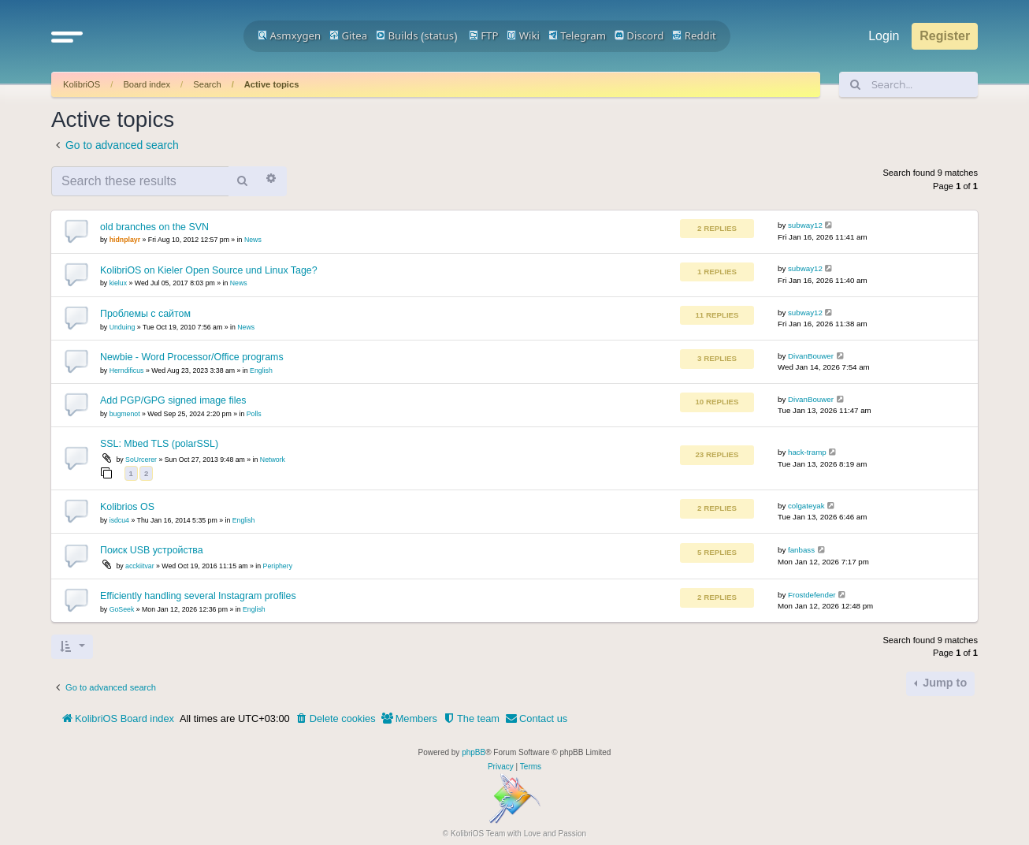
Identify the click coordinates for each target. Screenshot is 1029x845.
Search (207, 84)
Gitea (348, 35)
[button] (67, 36)
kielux (118, 283)
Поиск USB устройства (151, 550)
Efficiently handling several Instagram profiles (198, 595)
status (439, 35)
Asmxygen (289, 35)
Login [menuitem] (883, 36)
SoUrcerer (141, 459)
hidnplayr (125, 240)
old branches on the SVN (154, 227)
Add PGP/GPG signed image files (173, 400)
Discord (639, 35)
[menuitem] (335, 719)
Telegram (577, 35)
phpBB (473, 752)
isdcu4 (119, 520)
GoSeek (122, 609)
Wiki (523, 35)
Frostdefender (812, 594)
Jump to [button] (943, 682)
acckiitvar (139, 566)
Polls (254, 414)
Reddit (694, 35)
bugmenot (125, 414)
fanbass (801, 549)
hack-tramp (807, 452)
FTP (484, 35)
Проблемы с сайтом (145, 313)
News (253, 240)
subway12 (805, 225)
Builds (397, 35)
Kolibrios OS (127, 506)
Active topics (271, 84)
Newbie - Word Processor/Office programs (192, 357)
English (261, 370)
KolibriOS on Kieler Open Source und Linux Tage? (209, 270)
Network (272, 459)
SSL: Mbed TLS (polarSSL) (159, 443)
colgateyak (806, 505)
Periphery (277, 566)
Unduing (123, 327)
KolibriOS (81, 84)
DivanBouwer (811, 356)
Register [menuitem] (944, 36)
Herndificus (127, 370)
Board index (146, 84)
